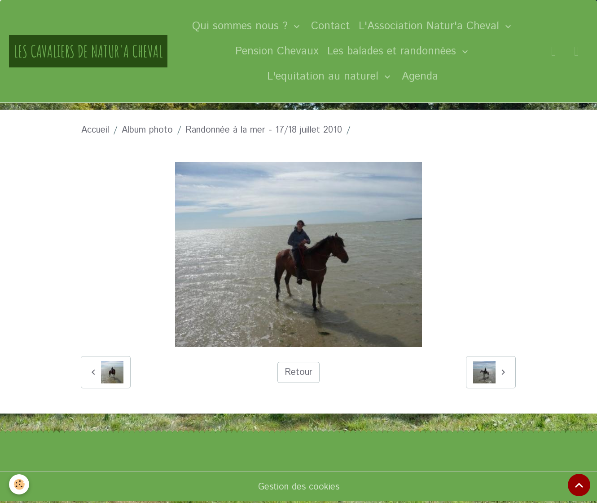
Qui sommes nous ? (241, 26)
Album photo (147, 130)
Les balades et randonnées (393, 51)
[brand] (88, 51)
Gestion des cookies (298, 487)
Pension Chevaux (276, 51)
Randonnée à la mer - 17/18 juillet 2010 (263, 130)
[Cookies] (19, 484)
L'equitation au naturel (324, 76)
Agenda (420, 76)
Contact (330, 26)
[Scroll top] (579, 485)
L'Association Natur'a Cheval (431, 26)
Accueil (95, 130)
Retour (298, 372)
